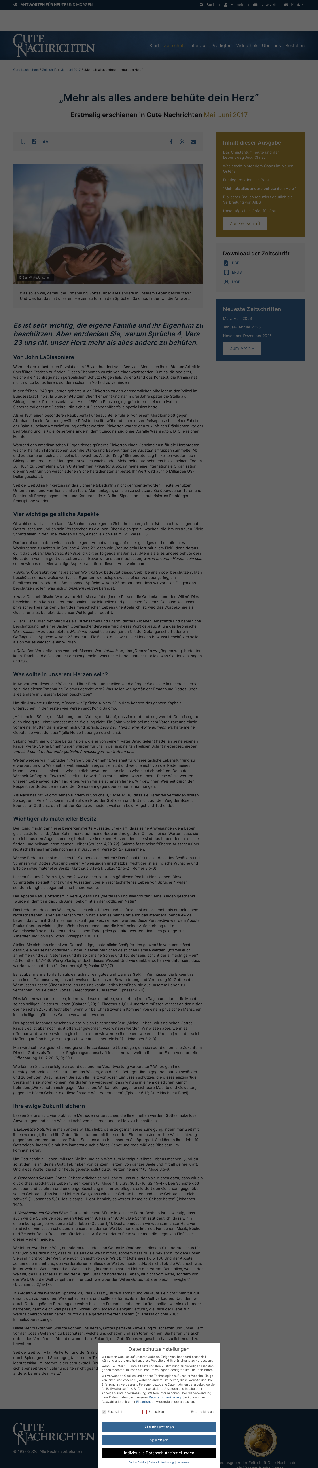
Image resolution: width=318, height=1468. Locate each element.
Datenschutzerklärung (165, 1397)
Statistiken (153, 1411)
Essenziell (112, 1411)
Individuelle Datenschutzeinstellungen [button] (159, 1453)
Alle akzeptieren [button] (159, 1427)
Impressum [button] (183, 1462)
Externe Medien (199, 1411)
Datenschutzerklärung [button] (161, 1462)
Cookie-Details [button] (137, 1462)
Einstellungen (145, 1401)
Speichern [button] (159, 1440)
